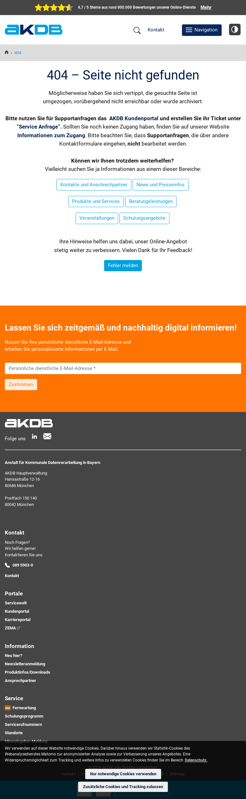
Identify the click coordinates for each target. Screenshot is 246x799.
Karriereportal (17, 619)
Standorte (14, 732)
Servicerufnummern (23, 724)
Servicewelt (16, 603)
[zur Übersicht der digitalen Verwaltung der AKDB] (123, 7)
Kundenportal (17, 611)
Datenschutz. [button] (196, 760)
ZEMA (10, 628)
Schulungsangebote (144, 218)
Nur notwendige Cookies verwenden (123, 773)
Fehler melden (123, 265)
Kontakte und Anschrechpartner (93, 185)
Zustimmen (21, 384)
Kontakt (156, 30)
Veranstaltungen (96, 218)
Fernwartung (24, 707)
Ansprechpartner (20, 680)
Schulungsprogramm (24, 716)
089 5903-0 (22, 565)
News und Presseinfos (160, 185)
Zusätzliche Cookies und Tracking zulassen (123, 786)
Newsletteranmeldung (25, 663)
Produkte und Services (96, 201)
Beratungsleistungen (151, 201)
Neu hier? (13, 655)
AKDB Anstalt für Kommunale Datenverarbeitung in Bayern (33, 30)
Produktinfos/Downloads (27, 672)
